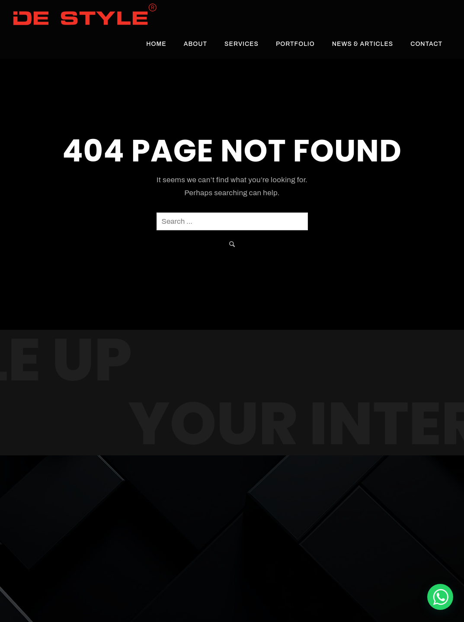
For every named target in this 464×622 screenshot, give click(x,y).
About (195, 44)
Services (241, 44)
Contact (426, 44)
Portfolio (295, 44)
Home (156, 44)
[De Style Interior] (440, 597)
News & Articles (363, 44)
